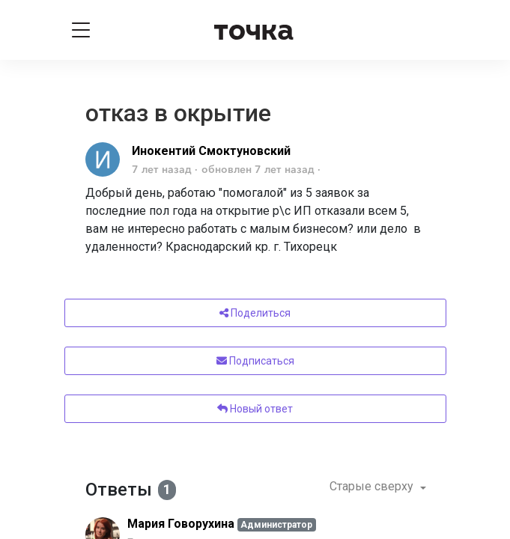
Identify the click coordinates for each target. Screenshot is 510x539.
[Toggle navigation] (81, 30)
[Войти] (430, 30)
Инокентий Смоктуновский (211, 151)
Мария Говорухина (180, 524)
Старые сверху (373, 486)
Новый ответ (255, 409)
